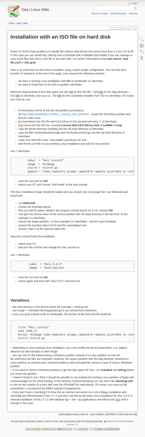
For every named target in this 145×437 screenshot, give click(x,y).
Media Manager (119, 13)
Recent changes (100, 13)
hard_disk (22, 23)
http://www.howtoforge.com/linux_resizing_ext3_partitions (55, 114)
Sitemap (133, 13)
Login (134, 3)
